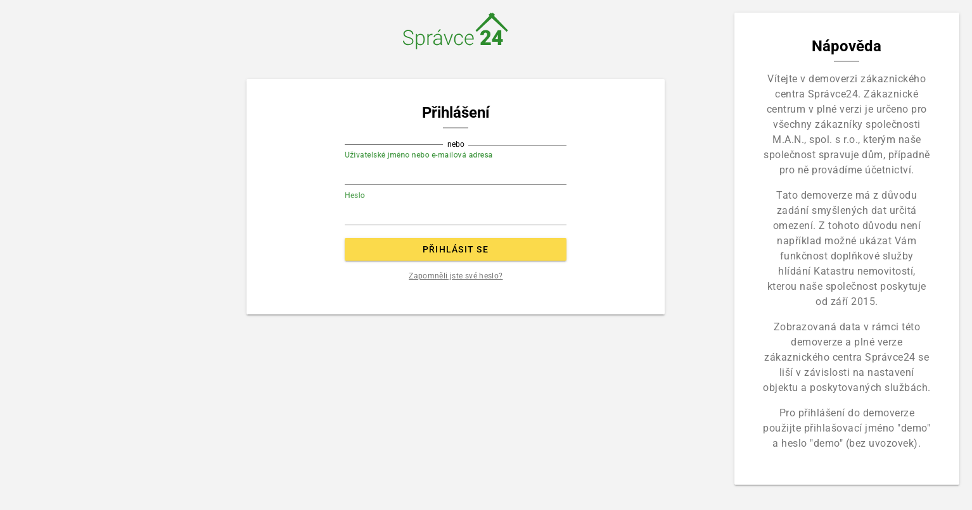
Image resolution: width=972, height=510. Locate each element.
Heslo (355, 195)
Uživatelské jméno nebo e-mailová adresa (419, 155)
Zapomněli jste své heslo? (455, 275)
